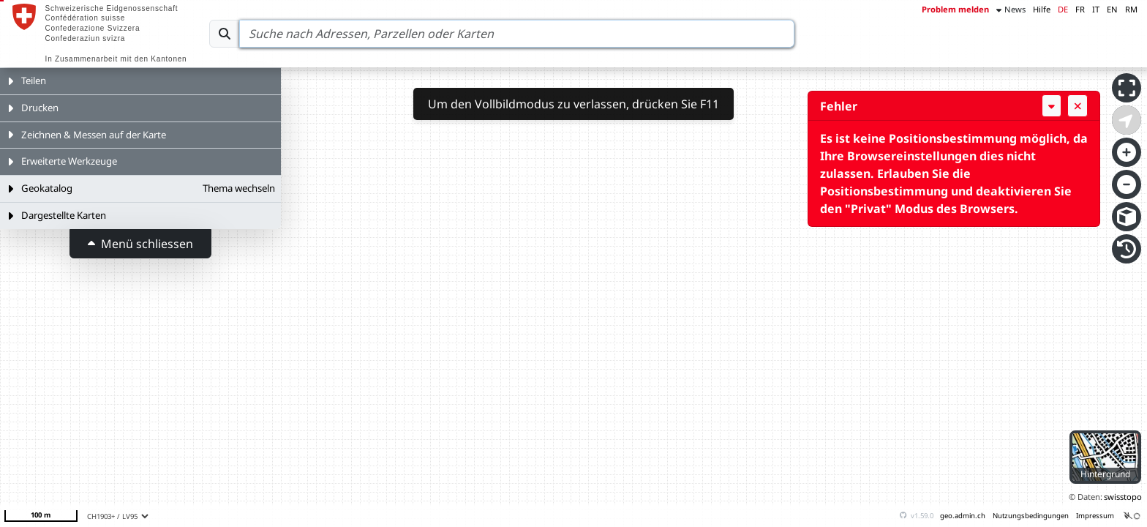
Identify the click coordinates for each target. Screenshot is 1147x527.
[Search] (516, 34)
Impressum (1095, 515)
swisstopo (1123, 496)
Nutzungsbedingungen (1031, 515)
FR (1080, 9)
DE (1063, 9)
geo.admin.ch (962, 515)
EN (1112, 9)
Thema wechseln (239, 188)
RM (1131, 9)
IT (1095, 9)
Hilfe (1041, 9)
